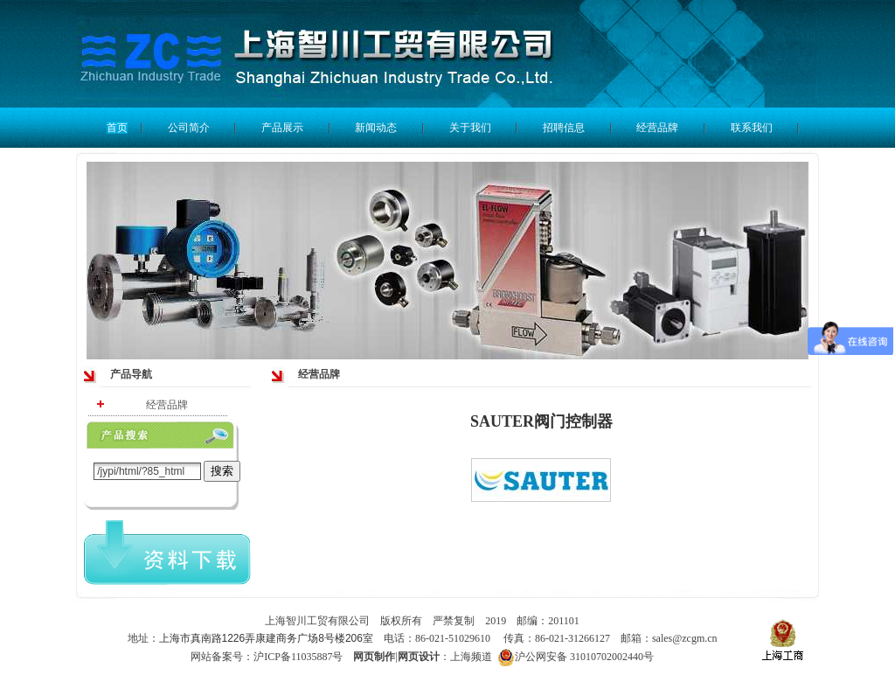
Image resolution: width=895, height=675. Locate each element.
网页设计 (419, 657)
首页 (117, 128)
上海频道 (472, 657)
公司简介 (189, 128)
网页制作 (374, 657)
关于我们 (470, 128)
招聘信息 (564, 128)
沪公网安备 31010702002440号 (575, 657)
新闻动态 (376, 128)
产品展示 (282, 128)
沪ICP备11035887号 (298, 657)
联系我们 (752, 128)
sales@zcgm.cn (685, 638)
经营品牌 (657, 128)
